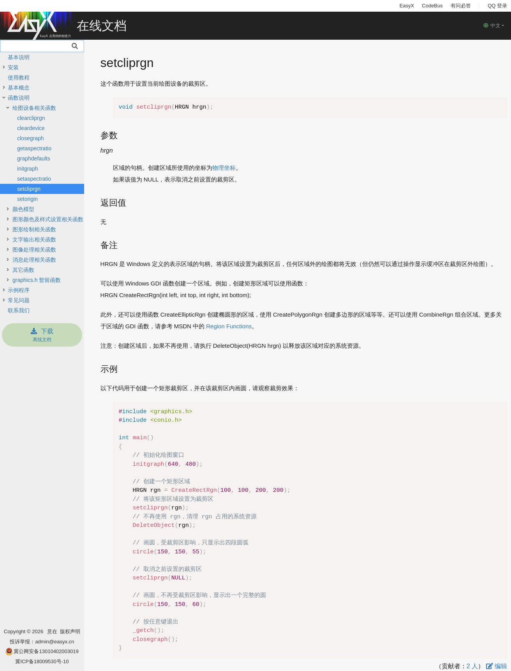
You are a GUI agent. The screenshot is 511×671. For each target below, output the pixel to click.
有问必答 (461, 6)
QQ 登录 (497, 6)
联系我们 (19, 310)
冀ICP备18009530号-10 (42, 661)
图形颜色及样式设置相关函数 (47, 219)
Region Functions (229, 326)
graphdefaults (33, 158)
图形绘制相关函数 (34, 229)
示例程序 (19, 290)
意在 (53, 631)
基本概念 (19, 88)
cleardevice (31, 128)
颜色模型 (23, 209)
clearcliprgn (31, 118)
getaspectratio (34, 148)
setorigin (27, 199)
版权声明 (70, 631)
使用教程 (19, 77)
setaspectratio (34, 179)
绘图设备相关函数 (34, 108)
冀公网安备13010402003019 (46, 651)
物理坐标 (224, 167)
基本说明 (19, 57)
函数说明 (19, 98)
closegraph (30, 138)
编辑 (496, 666)
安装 (13, 67)
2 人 (472, 666)
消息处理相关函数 (34, 260)
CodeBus (432, 6)
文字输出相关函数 (34, 239)
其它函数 (23, 270)
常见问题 (19, 300)
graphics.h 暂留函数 (36, 280)
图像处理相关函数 (34, 250)
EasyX (407, 6)
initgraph (27, 169)
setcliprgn (29, 189)
